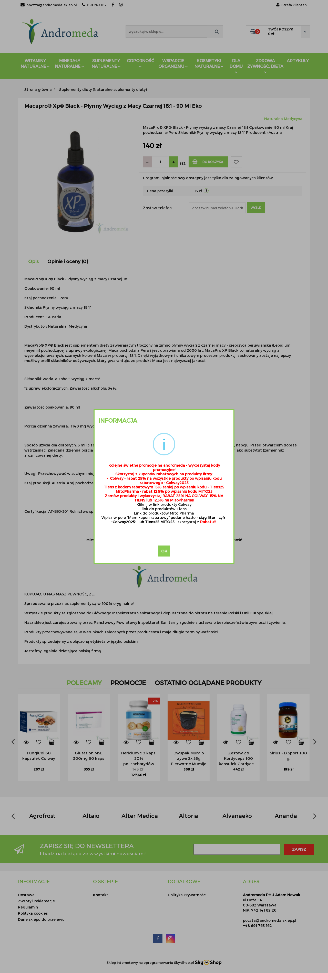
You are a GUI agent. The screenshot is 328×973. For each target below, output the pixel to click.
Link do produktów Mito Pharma (164, 513)
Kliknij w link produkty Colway (164, 504)
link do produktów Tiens (164, 509)
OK (164, 551)
